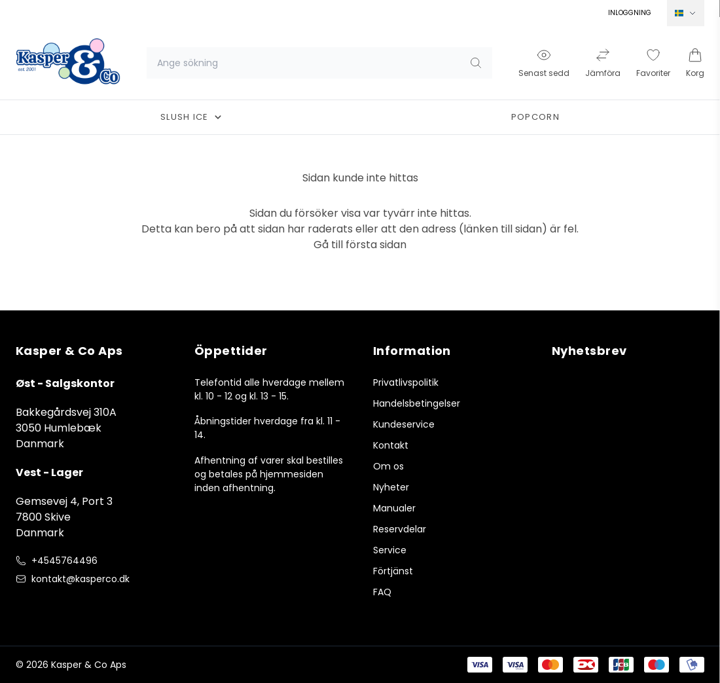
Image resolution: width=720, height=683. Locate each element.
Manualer (394, 508)
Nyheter (391, 487)
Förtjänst (393, 571)
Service (389, 550)
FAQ (382, 592)
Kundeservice (404, 424)
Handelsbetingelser (416, 403)
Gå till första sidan (360, 244)
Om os (388, 466)
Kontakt (390, 445)
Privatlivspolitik (406, 382)
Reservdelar (399, 529)
